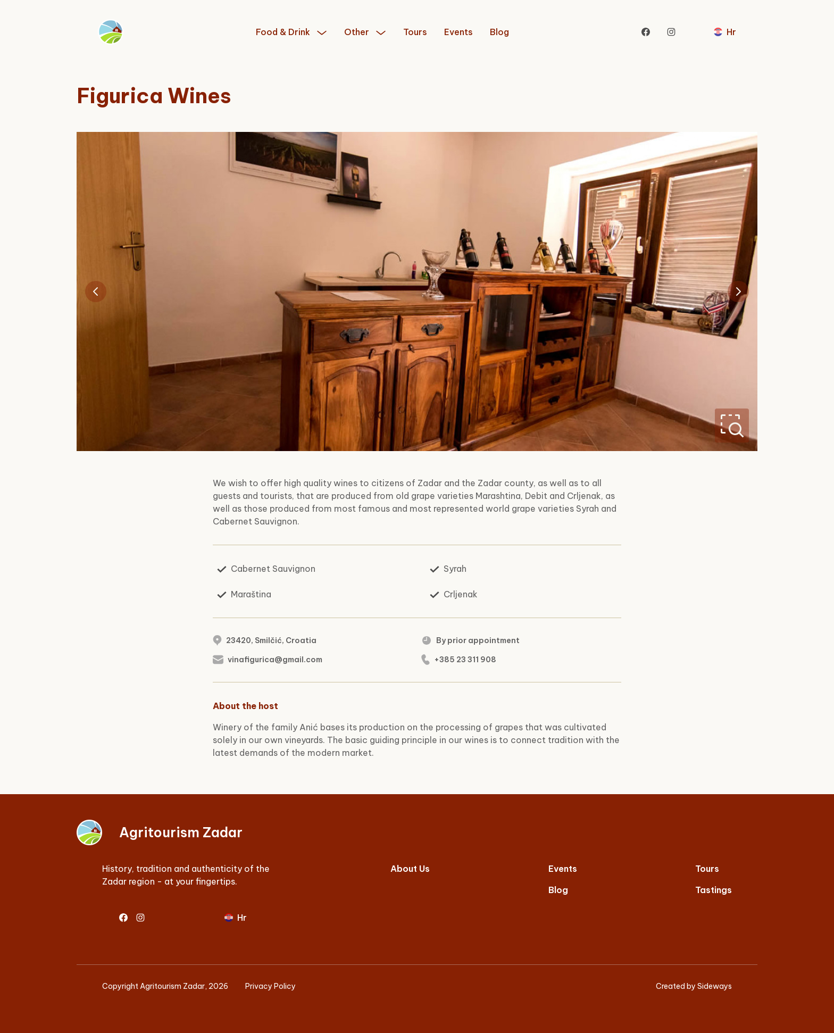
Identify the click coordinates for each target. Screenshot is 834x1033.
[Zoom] (732, 426)
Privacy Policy (270, 986)
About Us (410, 868)
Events (458, 32)
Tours (415, 32)
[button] (291, 32)
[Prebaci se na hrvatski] (725, 32)
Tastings (713, 890)
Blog (499, 32)
